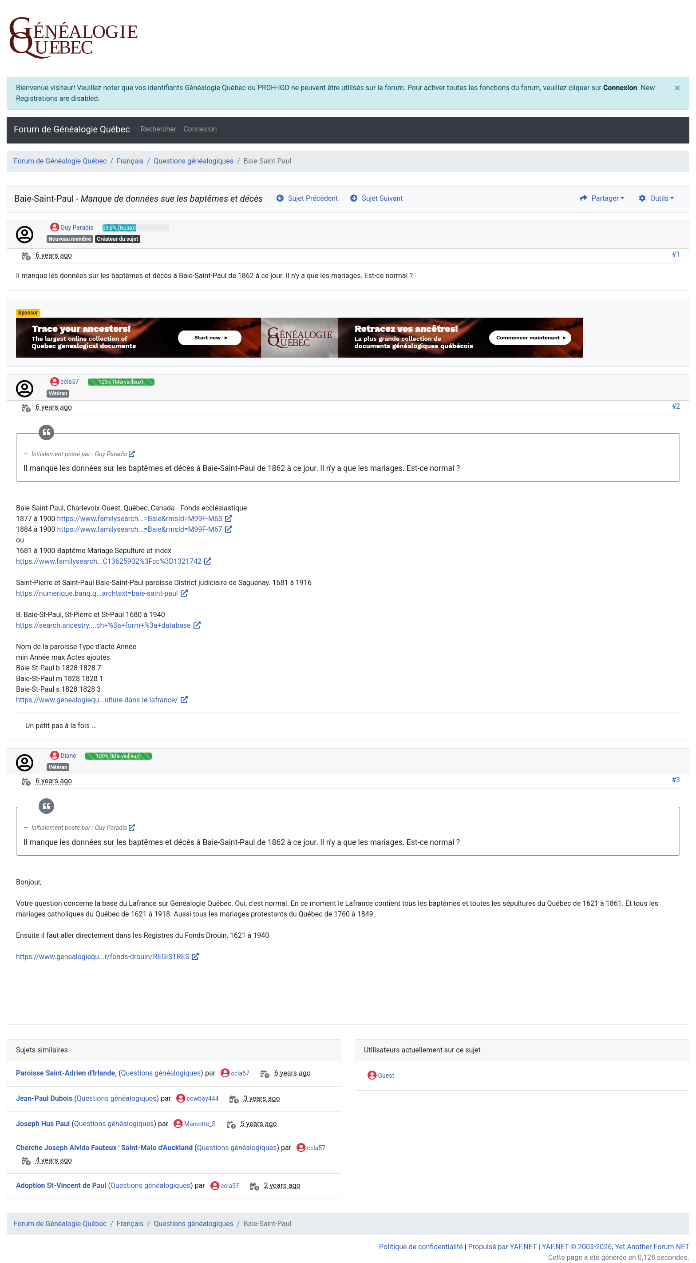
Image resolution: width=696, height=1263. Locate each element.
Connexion (620, 88)
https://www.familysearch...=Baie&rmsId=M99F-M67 (145, 529)
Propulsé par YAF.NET (502, 1247)
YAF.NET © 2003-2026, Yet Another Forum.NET (615, 1247)
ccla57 (64, 382)
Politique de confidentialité (421, 1247)
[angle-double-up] (671, 1235)
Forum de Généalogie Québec (72, 129)
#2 (676, 406)
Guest (381, 1076)
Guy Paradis (72, 228)
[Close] (677, 88)
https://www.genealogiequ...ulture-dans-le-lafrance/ (102, 700)
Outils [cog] (653, 198)
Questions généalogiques (193, 161)
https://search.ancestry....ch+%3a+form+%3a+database (109, 625)
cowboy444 (197, 1099)
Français (130, 161)
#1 (676, 254)
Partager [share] (599, 198)
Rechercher (158, 129)
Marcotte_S (194, 1124)
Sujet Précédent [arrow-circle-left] (307, 198)
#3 (676, 780)
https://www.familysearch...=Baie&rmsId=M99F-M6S (145, 518)
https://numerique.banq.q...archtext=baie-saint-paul (102, 593)
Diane (63, 756)
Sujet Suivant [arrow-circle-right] (376, 198)
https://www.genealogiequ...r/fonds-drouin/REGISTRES (108, 956)
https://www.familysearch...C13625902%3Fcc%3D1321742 (114, 561)
